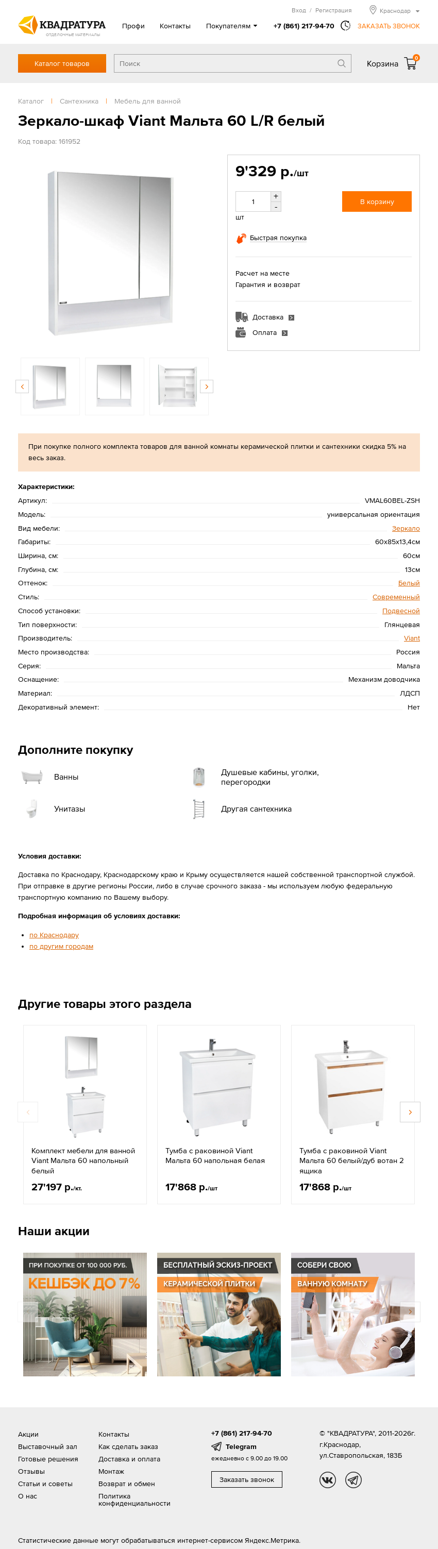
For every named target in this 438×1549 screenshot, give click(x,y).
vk (327, 1480)
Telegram (241, 1446)
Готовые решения (48, 1459)
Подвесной (401, 611)
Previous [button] (22, 386)
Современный (396, 597)
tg (353, 1480)
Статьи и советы (45, 1483)
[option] (114, 251)
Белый (409, 583)
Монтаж (111, 1471)
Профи (133, 26)
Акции (28, 1434)
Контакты (175, 26)
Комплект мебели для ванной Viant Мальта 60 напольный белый (83, 1160)
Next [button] (206, 386)
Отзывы (31, 1471)
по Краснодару (54, 935)
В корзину (377, 201)
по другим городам (61, 946)
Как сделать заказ (128, 1446)
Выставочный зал (47, 1446)
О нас (27, 1496)
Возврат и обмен (126, 1483)
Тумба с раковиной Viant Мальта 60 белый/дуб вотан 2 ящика (351, 1160)
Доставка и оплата (129, 1459)
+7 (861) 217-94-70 (304, 26)
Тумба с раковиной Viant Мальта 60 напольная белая (215, 1155)
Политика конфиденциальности (134, 1499)
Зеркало (406, 528)
